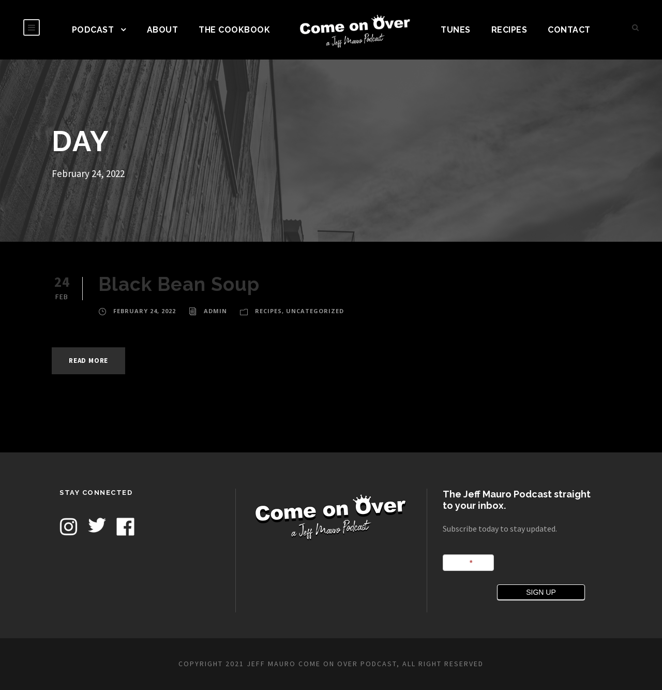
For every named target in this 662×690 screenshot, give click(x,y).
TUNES (456, 30)
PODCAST (93, 30)
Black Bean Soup (179, 284)
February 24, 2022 (144, 311)
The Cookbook (234, 30)
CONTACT (569, 30)
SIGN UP (541, 592)
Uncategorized (315, 311)
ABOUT (162, 30)
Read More (88, 360)
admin (215, 311)
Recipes (509, 30)
